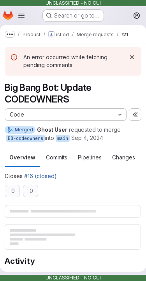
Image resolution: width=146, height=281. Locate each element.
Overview (22, 157)
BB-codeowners (25, 138)
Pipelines (90, 157)
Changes (123, 157)
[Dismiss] (132, 57)
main (62, 138)
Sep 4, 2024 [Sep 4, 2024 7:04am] (87, 137)
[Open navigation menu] (21, 15)
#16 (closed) (40, 176)
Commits (56, 157)
